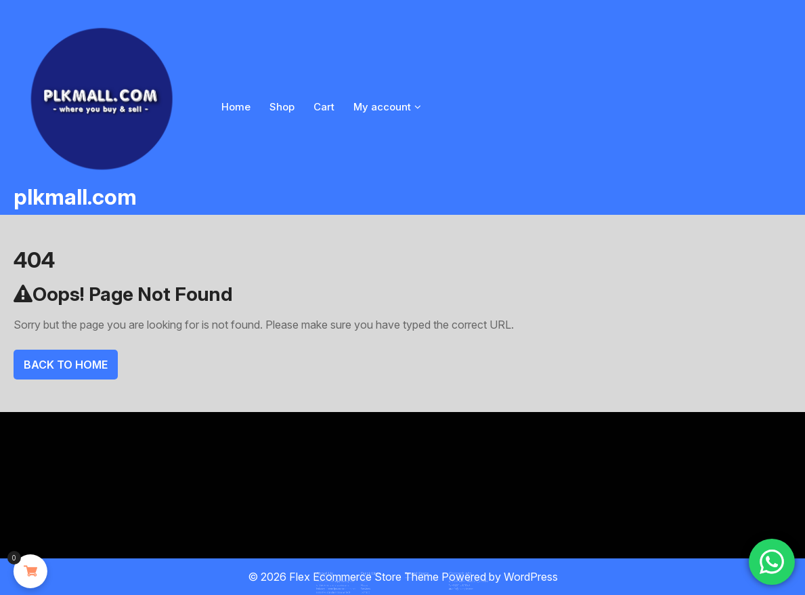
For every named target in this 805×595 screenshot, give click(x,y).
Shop (282, 106)
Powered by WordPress (499, 576)
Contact (371, 587)
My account (382, 106)
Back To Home (66, 364)
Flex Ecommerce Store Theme (365, 576)
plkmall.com (75, 197)
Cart (323, 106)
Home (236, 106)
